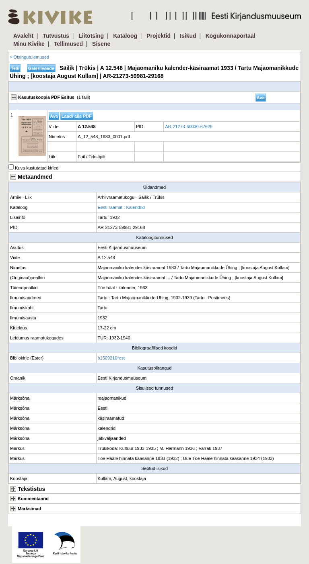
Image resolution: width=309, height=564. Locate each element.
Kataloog (125, 36)
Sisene (101, 44)
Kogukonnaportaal (230, 36)
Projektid (158, 36)
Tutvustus (56, 36)
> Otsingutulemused (29, 57)
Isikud (188, 36)
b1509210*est (111, 358)
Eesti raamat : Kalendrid (121, 207)
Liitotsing (91, 36)
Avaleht (23, 36)
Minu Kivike (29, 44)
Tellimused (68, 44)
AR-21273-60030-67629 (188, 126)
